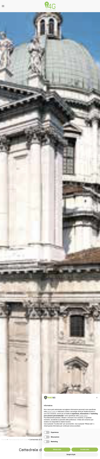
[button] (97, 398)
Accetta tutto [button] (84, 449)
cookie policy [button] (83, 416)
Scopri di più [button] (71, 454)
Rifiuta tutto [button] (57, 449)
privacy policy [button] (51, 411)
